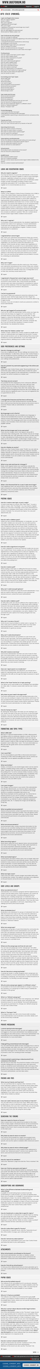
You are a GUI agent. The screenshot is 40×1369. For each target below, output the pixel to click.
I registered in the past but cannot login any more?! (15, 27)
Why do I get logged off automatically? (12, 30)
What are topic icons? (7, 91)
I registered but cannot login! (9, 24)
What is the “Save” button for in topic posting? (13, 70)
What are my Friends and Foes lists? (11, 122)
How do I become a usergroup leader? (11, 102)
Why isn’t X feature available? (9, 158)
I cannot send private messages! (10, 112)
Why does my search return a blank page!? (13, 131)
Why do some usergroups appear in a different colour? (16, 103)
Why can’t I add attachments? (9, 65)
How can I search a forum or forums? (11, 128)
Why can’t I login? (6, 25)
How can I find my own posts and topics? (12, 135)
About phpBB (18, 1288)
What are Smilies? (6, 81)
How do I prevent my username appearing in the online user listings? (20, 38)
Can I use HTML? (5, 80)
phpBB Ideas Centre (9, 1300)
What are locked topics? (7, 89)
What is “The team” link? (7, 106)
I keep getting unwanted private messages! (13, 113)
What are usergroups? (7, 99)
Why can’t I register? (6, 22)
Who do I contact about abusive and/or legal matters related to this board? (20, 160)
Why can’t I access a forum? (9, 64)
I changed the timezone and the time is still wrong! (15, 42)
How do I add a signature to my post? (11, 58)
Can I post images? (6, 83)
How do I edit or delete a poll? (9, 62)
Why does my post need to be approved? (12, 71)
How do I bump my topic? (8, 73)
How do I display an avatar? (9, 46)
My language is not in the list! (9, 43)
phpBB (3, 423)
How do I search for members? (9, 133)
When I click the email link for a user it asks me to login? (16, 49)
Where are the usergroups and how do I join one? (14, 100)
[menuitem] (5, 6)
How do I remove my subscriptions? (11, 144)
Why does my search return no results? (11, 130)
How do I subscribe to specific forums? (11, 143)
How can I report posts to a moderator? (12, 68)
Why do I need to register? (8, 19)
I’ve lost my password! (7, 29)
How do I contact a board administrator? (12, 163)
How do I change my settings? (9, 37)
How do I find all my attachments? (10, 151)
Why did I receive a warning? (9, 67)
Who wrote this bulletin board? (9, 157)
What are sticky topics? (7, 87)
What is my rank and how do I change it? (12, 48)
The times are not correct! (8, 40)
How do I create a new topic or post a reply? (13, 55)
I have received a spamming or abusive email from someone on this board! (20, 115)
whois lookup (14, 1317)
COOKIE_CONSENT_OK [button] (31, 1365)
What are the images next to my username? (13, 45)
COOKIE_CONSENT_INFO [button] (12, 1366)
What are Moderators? (7, 97)
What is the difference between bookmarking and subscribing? (18, 140)
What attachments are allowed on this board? (14, 150)
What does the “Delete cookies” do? (10, 32)
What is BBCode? (6, 78)
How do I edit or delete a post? (9, 56)
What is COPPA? (5, 21)
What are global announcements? (10, 84)
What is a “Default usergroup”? (9, 105)
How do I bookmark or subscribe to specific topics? (15, 141)
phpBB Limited (15, 1285)
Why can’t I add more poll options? (10, 61)
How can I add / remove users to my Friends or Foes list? (16, 123)
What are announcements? (8, 86)
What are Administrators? (8, 96)
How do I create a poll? (7, 59)
